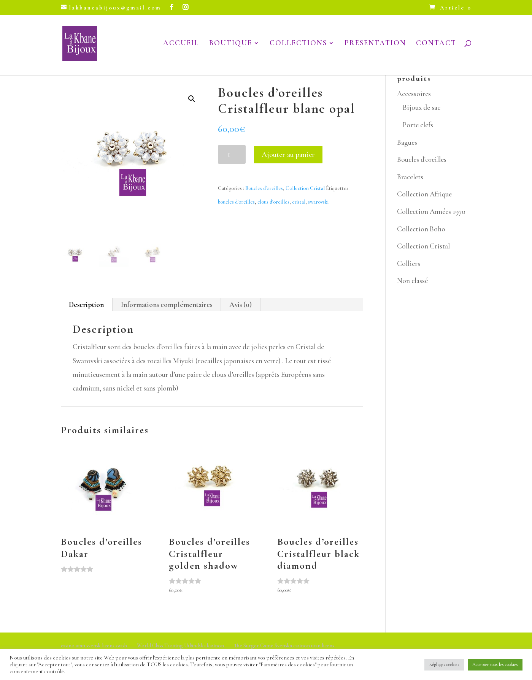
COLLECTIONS (298, 44)
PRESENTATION (375, 44)
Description (86, 304)
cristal (298, 202)
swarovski (318, 202)
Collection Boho (421, 229)
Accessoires (414, 93)
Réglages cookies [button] (444, 664)
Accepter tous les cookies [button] (495, 664)
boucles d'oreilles (236, 202)
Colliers (408, 263)
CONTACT (436, 44)
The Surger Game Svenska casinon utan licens (284, 645)
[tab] (86, 304)
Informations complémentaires (166, 304)
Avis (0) (240, 304)
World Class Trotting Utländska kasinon (180, 645)
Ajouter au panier (288, 154)
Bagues (407, 142)
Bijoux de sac (421, 107)
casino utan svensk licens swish (94, 645)
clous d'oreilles (273, 202)
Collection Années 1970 (431, 211)
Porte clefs (418, 124)
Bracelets (410, 176)
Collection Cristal (305, 188)
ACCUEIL (181, 44)
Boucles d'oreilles (264, 188)
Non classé (412, 280)
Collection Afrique (424, 194)
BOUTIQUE (230, 44)
